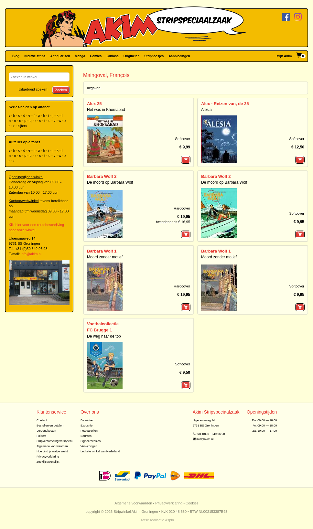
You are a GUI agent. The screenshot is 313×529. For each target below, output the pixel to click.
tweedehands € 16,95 (173, 222)
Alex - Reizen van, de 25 (225, 103)
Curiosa (112, 56)
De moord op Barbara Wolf (110, 182)
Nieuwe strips (34, 56)
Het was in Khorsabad (106, 109)
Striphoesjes (154, 56)
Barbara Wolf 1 (102, 251)
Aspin (169, 520)
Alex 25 (94, 103)
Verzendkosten (46, 430)
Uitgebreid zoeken (33, 89)
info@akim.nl (31, 254)
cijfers (23, 126)
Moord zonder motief (105, 257)
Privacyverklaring (48, 456)
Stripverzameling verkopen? (55, 441)
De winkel (87, 420)
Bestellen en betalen (50, 425)
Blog (15, 56)
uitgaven (94, 88)
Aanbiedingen (179, 56)
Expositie (86, 425)
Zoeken (61, 90)
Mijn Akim (284, 56)
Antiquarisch (60, 56)
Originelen (131, 56)
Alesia (206, 109)
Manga (80, 56)
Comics (96, 56)
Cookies (192, 503)
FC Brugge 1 (99, 330)
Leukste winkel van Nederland (100, 451)
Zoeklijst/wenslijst (48, 461)
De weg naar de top (104, 336)
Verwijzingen (89, 446)
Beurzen (86, 435)
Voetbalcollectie (103, 323)
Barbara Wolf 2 (102, 176)
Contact (42, 420)
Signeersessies (91, 441)
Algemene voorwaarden (52, 446)
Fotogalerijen (89, 430)
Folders (42, 435)
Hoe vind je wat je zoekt (52, 451)
